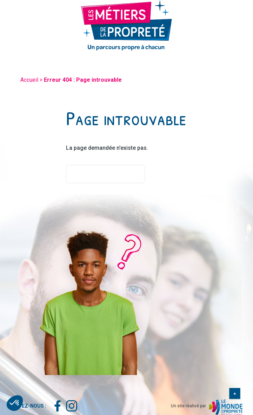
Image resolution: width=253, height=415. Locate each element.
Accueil (29, 79)
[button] (14, 403)
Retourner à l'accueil (105, 174)
